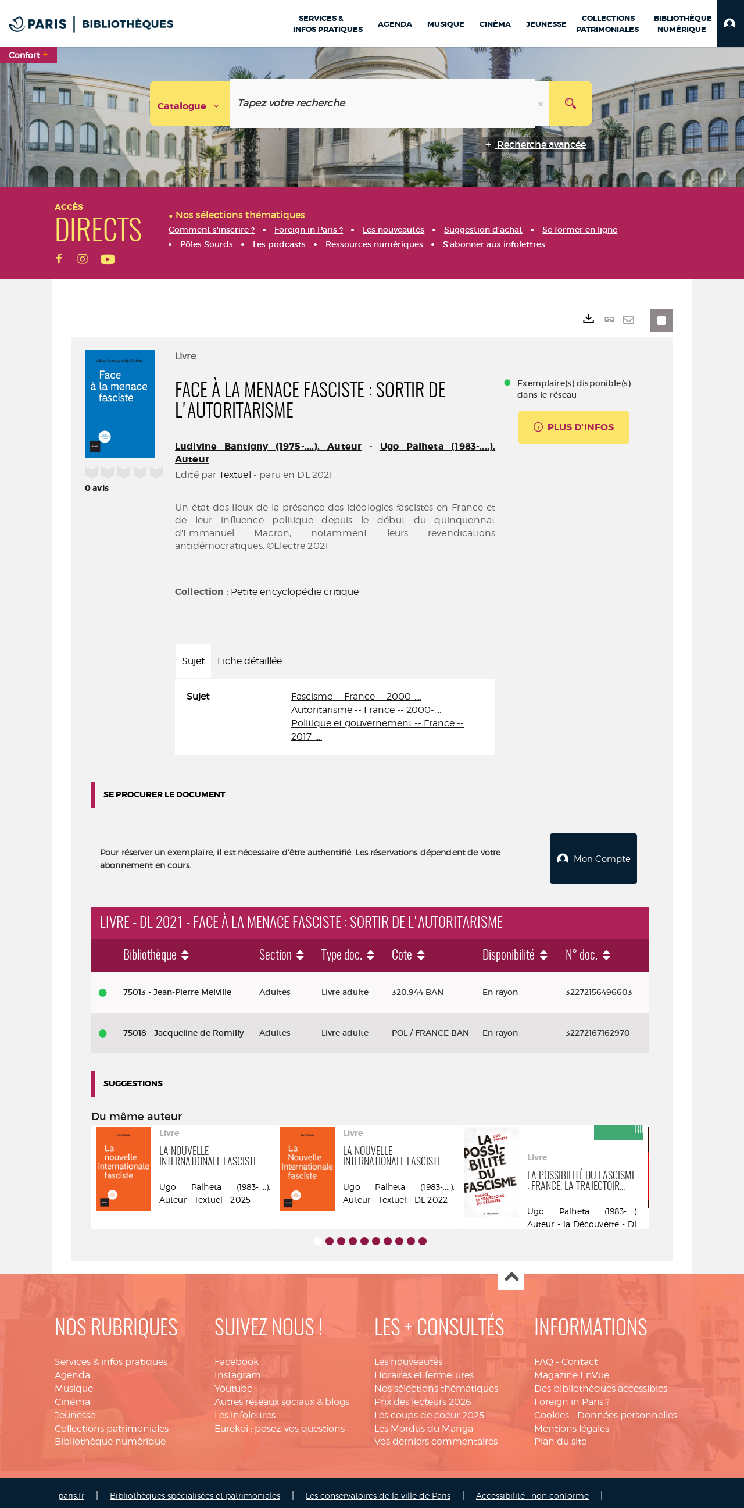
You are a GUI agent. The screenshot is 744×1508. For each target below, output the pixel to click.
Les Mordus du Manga (423, 1422)
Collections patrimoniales (112, 1422)
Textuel (235, 474)
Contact (579, 1355)
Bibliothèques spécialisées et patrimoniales (195, 1489)
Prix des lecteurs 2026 (422, 1395)
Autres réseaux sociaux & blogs (281, 1395)
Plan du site (560, 1435)
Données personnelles (627, 1408)
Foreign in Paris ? (572, 1395)
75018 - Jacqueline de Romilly (183, 1026)
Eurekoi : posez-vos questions (279, 1422)
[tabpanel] (335, 716)
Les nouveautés (408, 1355)
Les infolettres (245, 1408)
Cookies (551, 1408)
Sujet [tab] (193, 660)
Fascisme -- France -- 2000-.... (356, 696)
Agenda (72, 1368)
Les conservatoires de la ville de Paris (378, 1489)
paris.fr (71, 1489)
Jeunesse (75, 1408)
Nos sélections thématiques (436, 1382)
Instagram (237, 1368)
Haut (511, 1271)
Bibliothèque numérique (110, 1435)
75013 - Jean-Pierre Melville (177, 986)
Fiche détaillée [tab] (249, 660)
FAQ (543, 1355)
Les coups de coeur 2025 (429, 1408)
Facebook (236, 1355)
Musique (74, 1382)
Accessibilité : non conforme (532, 1489)
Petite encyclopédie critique (295, 591)
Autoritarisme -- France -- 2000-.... (366, 709)
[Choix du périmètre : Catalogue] (190, 103)
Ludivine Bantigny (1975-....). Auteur (268, 446)
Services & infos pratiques (111, 1355)
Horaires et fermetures (424, 1368)
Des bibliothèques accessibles (600, 1382)
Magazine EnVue (571, 1368)
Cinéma (72, 1395)
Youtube (233, 1382)
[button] (730, 23)
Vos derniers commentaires (436, 1435)
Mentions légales (571, 1422)
